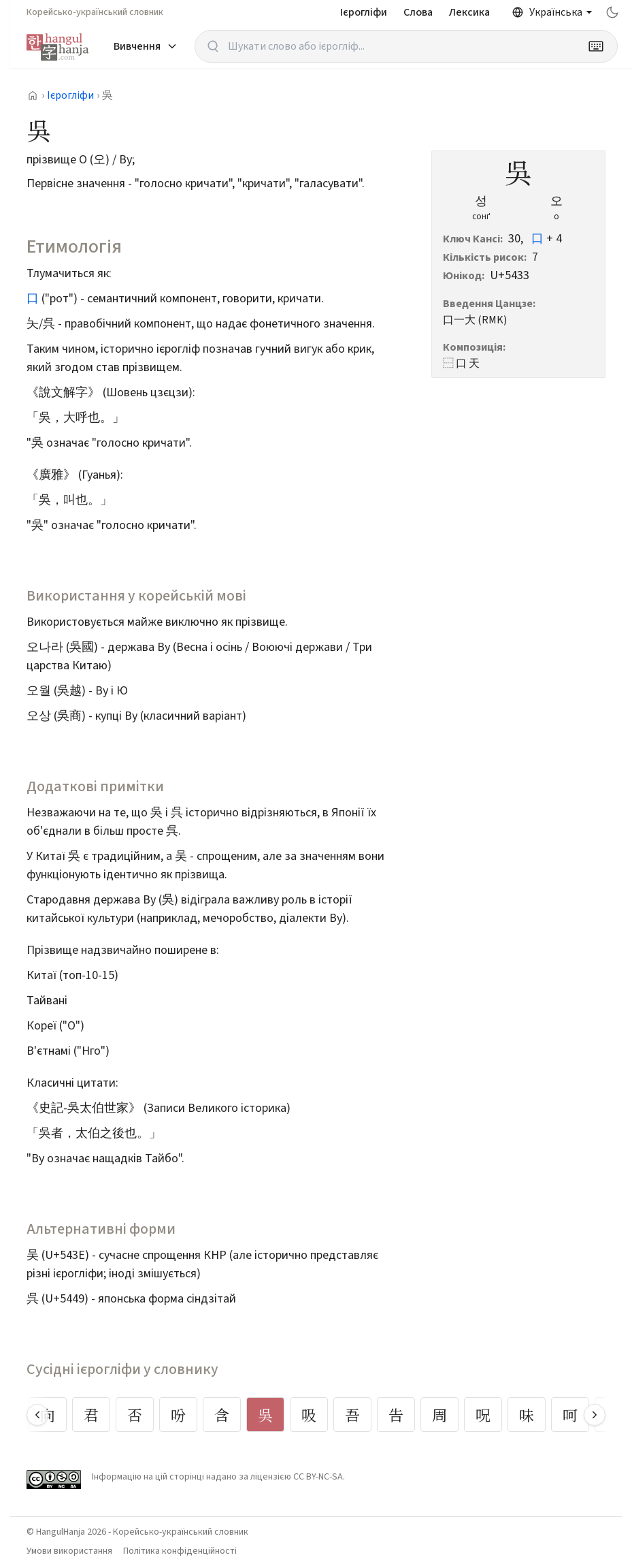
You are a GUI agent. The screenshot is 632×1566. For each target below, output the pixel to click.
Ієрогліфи (363, 12)
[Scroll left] (37, 1415)
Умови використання (69, 1551)
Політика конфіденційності (180, 1551)
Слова (418, 12)
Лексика (469, 12)
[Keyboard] (596, 46)
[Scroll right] (594, 1415)
